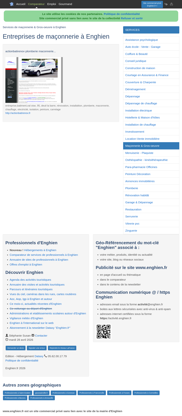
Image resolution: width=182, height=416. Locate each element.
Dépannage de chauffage (141, 103)
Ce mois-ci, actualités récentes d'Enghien (36, 303)
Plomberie (131, 188)
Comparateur (36, 4)
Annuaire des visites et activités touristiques (37, 284)
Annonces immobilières (140, 181)
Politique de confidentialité (122, 13)
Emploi (51, 4)
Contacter (41, 335)
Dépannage (132, 96)
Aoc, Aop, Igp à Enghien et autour (31, 298)
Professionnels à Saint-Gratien (17, 393)
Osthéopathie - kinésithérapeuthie (146, 159)
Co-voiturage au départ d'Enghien (31, 308)
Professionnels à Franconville (91, 393)
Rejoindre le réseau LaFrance (62, 348)
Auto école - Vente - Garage (142, 46)
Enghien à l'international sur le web (32, 322)
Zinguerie (131, 230)
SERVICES (132, 29)
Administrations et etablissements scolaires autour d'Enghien (48, 313)
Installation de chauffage (140, 124)
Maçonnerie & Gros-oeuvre (142, 145)
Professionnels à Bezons (15, 398)
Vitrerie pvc (132, 223)
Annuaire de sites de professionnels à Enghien (39, 259)
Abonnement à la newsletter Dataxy (40, 327)
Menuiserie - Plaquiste (139, 152)
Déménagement (135, 89)
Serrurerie (131, 216)
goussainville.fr (41, 393)
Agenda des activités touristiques (30, 279)
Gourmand (65, 4)
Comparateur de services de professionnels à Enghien (44, 254)
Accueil (20, 4)
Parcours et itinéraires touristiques (31, 289)
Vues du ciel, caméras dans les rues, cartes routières (43, 294)
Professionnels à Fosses (119, 393)
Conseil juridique (135, 60)
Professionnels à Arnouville (41, 398)
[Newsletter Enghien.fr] (166, 4)
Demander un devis (15, 348)
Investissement (134, 131)
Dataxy (39, 356)
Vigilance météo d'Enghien (26, 318)
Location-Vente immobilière (142, 138)
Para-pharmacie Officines (141, 167)
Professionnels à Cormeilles (146, 393)
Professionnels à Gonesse (64, 393)
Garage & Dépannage (139, 202)
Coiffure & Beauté (136, 53)
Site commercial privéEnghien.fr (152, 4)
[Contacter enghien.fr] (171, 4)
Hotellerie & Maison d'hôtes (142, 117)
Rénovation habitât (137, 195)
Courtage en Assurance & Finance (146, 75)
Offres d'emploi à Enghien (26, 264)
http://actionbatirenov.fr (17, 113)
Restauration (133, 209)
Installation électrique (138, 110)
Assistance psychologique (141, 39)
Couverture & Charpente (140, 82)
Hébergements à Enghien (40, 250)
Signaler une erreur (37, 348)
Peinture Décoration (137, 174)
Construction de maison (140, 68)
